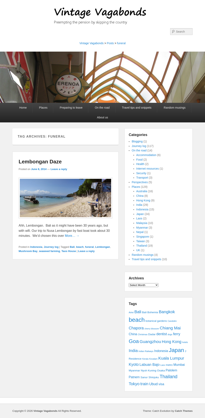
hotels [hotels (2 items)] (185, 342)
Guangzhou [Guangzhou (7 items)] (150, 341)
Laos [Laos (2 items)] (162, 365)
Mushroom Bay (28, 251)
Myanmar (142, 227)
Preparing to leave (71, 107)
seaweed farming (49, 251)
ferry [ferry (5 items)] (176, 334)
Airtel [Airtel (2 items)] (131, 312)
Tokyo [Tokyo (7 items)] (134, 383)
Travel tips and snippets (136, 107)
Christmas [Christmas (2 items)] (143, 334)
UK (138, 250)
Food (139, 159)
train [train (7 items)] (144, 383)
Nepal (140, 232)
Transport (142, 177)
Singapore (142, 236)
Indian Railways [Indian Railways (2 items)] (146, 351)
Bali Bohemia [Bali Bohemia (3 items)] (150, 312)
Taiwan (140, 241)
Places (43, 107)
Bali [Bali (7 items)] (137, 311)
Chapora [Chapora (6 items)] (136, 328)
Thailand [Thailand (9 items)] (168, 376)
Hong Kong (143, 200)
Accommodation (146, 155)
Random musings (175, 107)
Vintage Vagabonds (91, 43)
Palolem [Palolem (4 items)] (171, 370)
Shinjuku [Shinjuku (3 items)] (154, 377)
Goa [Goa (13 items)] (134, 341)
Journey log (51, 246)
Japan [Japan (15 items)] (176, 350)
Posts (110, 43)
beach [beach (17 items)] (137, 319)
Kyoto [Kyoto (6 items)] (134, 364)
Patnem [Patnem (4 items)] (134, 377)
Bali (72, 246)
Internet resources (147, 168)
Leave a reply (59, 169)
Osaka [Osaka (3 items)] (161, 370)
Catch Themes (184, 410)
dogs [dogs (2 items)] (170, 334)
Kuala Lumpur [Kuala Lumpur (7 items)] (171, 358)
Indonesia (36, 246)
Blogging (137, 141)
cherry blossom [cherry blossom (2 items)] (152, 328)
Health (140, 164)
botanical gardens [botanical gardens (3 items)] (156, 320)
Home (23, 107)
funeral (121, 43)
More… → (72, 235)
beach (80, 246)
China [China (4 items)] (133, 334)
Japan (140, 214)
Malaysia (141, 223)
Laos (139, 218)
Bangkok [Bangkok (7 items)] (167, 311)
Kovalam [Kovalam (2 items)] (153, 359)
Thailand (141, 245)
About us (102, 117)
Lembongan (102, 246)
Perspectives (140, 182)
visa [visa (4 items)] (161, 384)
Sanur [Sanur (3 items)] (144, 377)
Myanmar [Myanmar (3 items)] (134, 370)
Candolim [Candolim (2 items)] (172, 321)
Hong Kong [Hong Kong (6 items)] (171, 341)
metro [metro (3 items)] (169, 364)
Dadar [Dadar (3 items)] (152, 334)
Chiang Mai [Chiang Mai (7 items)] (170, 328)
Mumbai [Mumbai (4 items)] (179, 364)
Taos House (68, 251)
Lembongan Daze (40, 162)
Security (141, 173)
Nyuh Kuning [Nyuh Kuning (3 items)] (148, 370)
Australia (141, 191)
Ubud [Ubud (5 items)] (153, 384)
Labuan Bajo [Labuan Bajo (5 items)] (150, 365)
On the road (102, 107)
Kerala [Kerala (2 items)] (145, 359)
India (139, 204)
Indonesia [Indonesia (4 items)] (161, 351)
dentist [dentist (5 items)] (161, 334)
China (140, 195)
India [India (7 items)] (133, 350)
